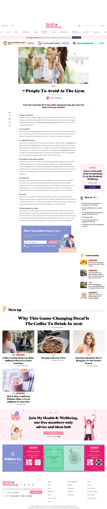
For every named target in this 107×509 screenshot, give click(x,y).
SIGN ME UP (36, 492)
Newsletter (70, 491)
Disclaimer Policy (91, 498)
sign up (53, 242)
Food (16, 32)
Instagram (64, 150)
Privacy (48, 245)
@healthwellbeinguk (13, 463)
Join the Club (92, 167)
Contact (89, 485)
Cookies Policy (29, 495)
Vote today (65, 43)
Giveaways (96, 32)
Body (9, 32)
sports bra (70, 143)
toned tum (35, 145)
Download (31, 43)
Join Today (53, 433)
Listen (101, 43)
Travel (53, 32)
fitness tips (36, 131)
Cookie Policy (90, 495)
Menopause (26, 32)
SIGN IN (103, 25)
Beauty (50, 481)
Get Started (76, 37)
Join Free (92, 187)
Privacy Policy (91, 488)
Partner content (44, 32)
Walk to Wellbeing (76, 32)
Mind (35, 32)
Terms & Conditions (38, 245)
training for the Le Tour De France (48, 122)
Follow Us (12, 458)
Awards (86, 32)
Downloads (64, 32)
